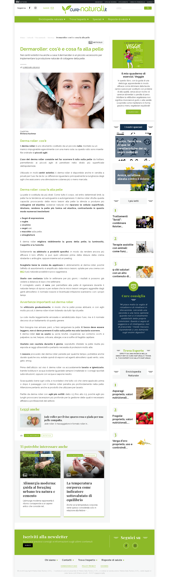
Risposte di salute (118, 19)
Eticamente (123, 2)
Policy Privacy (89, 566)
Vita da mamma (111, 2)
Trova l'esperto (77, 19)
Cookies (104, 566)
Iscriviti (48, 8)
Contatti (66, 560)
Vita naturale (32, 435)
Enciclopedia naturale (51, 19)
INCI (22, 272)
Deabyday (99, 2)
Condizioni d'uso (69, 566)
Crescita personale (137, 2)
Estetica (47, 435)
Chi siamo (50, 560)
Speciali (97, 19)
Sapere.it (150, 2)
